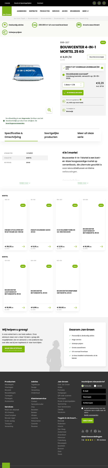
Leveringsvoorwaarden (22, 460)
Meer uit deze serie (86, 135)
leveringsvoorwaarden (15, 123)
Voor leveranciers (64, 397)
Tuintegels (8, 386)
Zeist (59, 442)
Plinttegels (9, 389)
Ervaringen (75, 11)
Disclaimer (36, 460)
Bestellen (34, 400)
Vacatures (61, 403)
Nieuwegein (62, 434)
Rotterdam (62, 414)
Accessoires (9, 392)
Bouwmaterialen (33, 18)
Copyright (69, 460)
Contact (40, 3)
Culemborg (62, 431)
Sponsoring (62, 394)
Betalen (34, 403)
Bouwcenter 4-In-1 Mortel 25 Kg (77, 18)
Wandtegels (9, 375)
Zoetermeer (62, 422)
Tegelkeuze (35, 375)
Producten (45, 11)
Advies (65, 11)
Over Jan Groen (64, 375)
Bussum (61, 439)
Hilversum (61, 428)
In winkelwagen (73, 92)
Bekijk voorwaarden (91, 406)
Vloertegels (9, 378)
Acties (60, 378)
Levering (34, 409)
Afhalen (34, 406)
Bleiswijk (61, 411)
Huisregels (62, 389)
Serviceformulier (37, 395)
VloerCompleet (10, 406)
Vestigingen (62, 383)
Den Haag (61, 420)
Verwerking (9, 417)
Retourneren (36, 411)
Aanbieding (21, 11)
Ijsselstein (61, 436)
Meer (85, 11)
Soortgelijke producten (51, 135)
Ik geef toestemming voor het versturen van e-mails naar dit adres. (95, 402)
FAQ (33, 398)
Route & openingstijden (66, 392)
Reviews (34, 417)
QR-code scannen (64, 386)
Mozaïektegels (10, 383)
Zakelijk (7, 3)
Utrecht (60, 417)
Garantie (34, 414)
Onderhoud (35, 383)
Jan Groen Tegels (20, 18)
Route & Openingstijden (22, 3)
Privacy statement (57, 460)
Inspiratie (33, 11)
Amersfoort (62, 425)
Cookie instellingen (21, 463)
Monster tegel (10, 409)
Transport (8, 414)
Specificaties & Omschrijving (14, 135)
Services (55, 11)
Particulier (87, 376)
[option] (15, 223)
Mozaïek (8, 381)
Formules (61, 381)
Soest (60, 445)
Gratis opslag (10, 411)
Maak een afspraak (12, 400)
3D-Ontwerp (9, 403)
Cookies (46, 460)
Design (33, 378)
